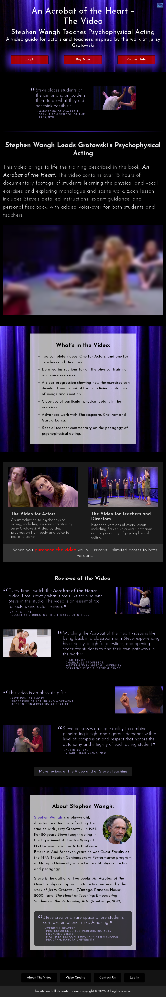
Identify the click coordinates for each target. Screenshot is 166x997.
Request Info (136, 59)
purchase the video (55, 550)
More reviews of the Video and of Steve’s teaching (83, 771)
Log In (30, 59)
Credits (75, 977)
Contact (107, 977)
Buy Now (83, 59)
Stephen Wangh (48, 818)
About (39, 977)
